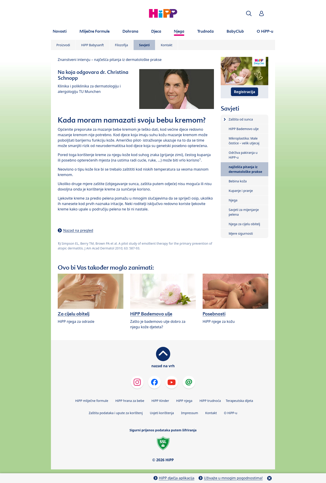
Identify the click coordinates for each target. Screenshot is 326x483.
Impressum (189, 413)
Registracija (244, 91)
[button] (249, 13)
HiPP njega (184, 400)
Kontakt (166, 45)
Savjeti (144, 45)
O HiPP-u (230, 413)
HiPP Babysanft (92, 45)
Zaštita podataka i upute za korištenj (116, 413)
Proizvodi (63, 45)
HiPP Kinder (160, 400)
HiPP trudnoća (210, 400)
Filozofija (121, 45)
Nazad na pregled (78, 230)
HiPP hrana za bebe (129, 400)
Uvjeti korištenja (162, 413)
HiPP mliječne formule (91, 400)
